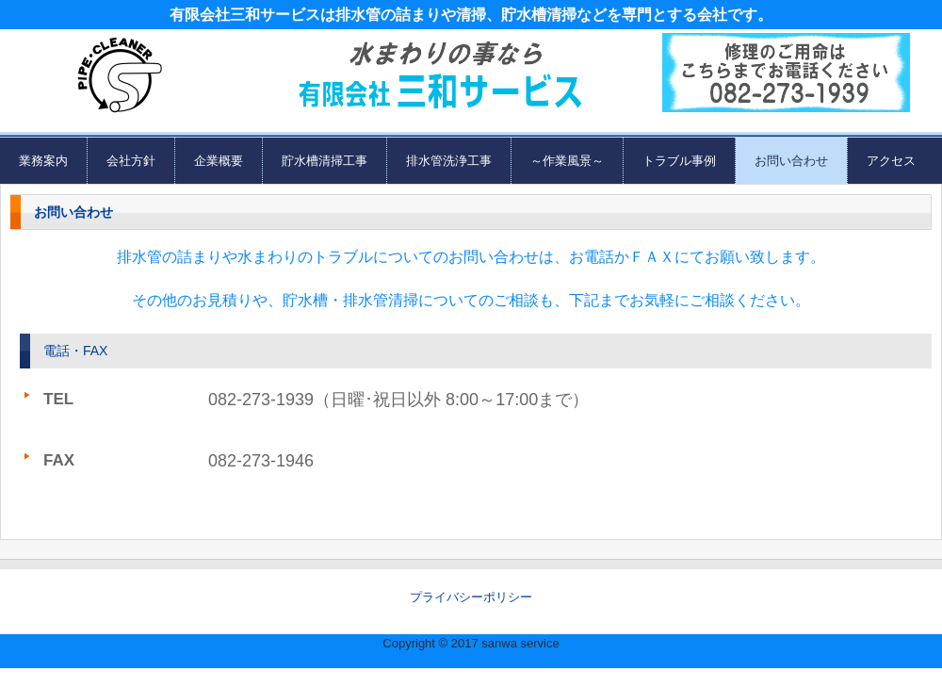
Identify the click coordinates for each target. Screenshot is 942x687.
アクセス (891, 161)
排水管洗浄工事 (449, 161)
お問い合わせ (791, 161)
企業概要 (218, 161)
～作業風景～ (567, 161)
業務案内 (43, 161)
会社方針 (130, 161)
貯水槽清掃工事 (324, 161)
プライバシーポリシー (471, 597)
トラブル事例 (679, 161)
